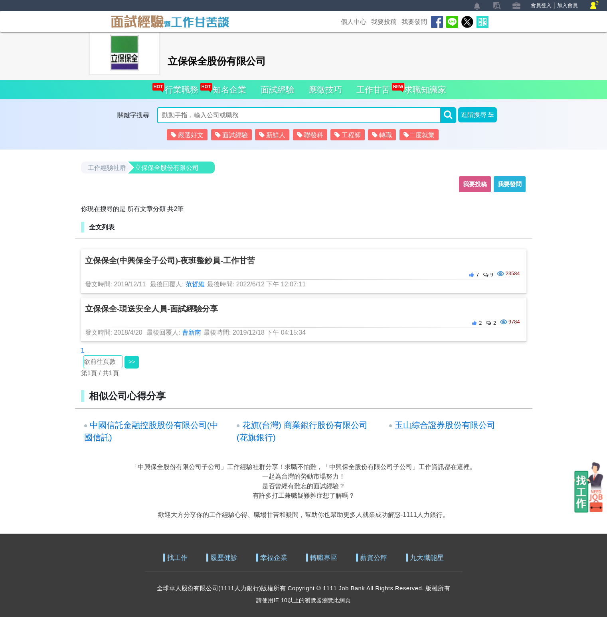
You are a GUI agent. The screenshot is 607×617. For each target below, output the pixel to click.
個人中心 (353, 21)
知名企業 (228, 87)
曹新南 (191, 332)
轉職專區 (323, 558)
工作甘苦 (373, 89)
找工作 (177, 558)
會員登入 (541, 5)
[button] (477, 114)
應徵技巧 (325, 89)
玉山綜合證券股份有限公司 (445, 425)
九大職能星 (427, 558)
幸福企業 (273, 558)
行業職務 (180, 87)
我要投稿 (384, 21)
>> (132, 362)
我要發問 (414, 21)
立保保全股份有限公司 (167, 167)
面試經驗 (277, 89)
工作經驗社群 (107, 167)
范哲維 (195, 284)
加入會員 (567, 5)
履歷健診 (223, 558)
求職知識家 (423, 87)
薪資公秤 (373, 558)
